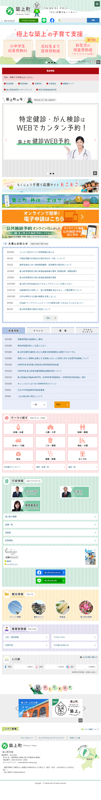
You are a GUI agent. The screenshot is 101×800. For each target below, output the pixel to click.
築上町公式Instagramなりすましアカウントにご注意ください (46, 284)
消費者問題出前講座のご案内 (30, 339)
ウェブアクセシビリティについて (51, 738)
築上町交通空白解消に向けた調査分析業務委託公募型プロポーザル (46, 352)
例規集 (8, 533)
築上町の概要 (11, 517)
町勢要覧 (9, 540)
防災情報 (9, 84)
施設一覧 (72, 467)
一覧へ (48, 318)
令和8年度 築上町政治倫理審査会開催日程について (39, 371)
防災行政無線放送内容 (47, 90)
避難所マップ (68, 84)
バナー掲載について (91, 729)
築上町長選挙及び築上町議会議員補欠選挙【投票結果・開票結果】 (48, 271)
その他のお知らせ (61, 645)
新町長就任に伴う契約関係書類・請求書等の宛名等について (46, 265)
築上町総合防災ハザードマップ (19, 90)
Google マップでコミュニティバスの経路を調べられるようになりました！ (52, 303)
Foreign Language (28, 20)
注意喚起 (52, 84)
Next (99, 44)
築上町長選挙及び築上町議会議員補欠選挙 (38, 277)
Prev (2, 44)
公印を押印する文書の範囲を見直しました (38, 296)
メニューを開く (97, 4)
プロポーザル (59, 637)
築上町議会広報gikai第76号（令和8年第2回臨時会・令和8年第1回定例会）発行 (51, 377)
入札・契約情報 (12, 637)
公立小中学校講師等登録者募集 (30, 390)
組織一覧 (9, 525)
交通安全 (38, 84)
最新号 (9, 561)
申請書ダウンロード (12, 467)
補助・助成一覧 (42, 467)
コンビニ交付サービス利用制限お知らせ (37, 252)
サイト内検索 (59, 20)
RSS (58, 405)
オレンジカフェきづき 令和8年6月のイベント (37, 384)
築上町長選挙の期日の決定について (35, 309)
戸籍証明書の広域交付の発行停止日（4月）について (42, 258)
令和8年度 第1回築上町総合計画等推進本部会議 (38, 365)
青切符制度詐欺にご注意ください (31, 346)
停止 (80, 720)
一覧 (35, 405)
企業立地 (9, 645)
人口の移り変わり (90, 657)
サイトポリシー (27, 738)
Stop (98, 62)
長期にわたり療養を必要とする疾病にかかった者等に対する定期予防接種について (53, 358)
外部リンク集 (75, 738)
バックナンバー (12, 564)
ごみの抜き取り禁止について (30, 396)
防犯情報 (24, 84)
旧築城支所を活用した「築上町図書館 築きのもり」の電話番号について (51, 290)
